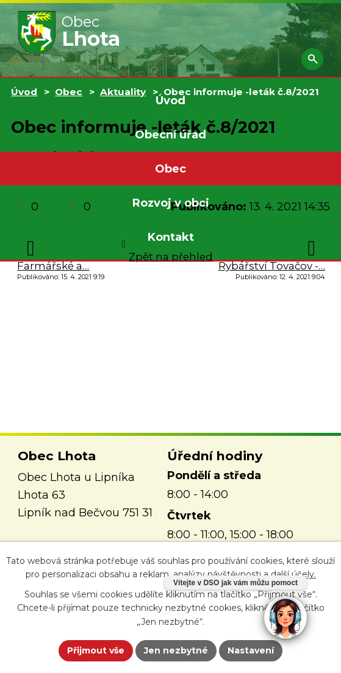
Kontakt (171, 237)
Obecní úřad (170, 134)
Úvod (170, 100)
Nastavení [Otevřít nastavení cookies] (251, 650)
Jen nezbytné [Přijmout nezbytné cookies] (176, 650)
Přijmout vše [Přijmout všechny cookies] (95, 650)
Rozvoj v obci (170, 203)
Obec (170, 169)
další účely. (293, 574)
